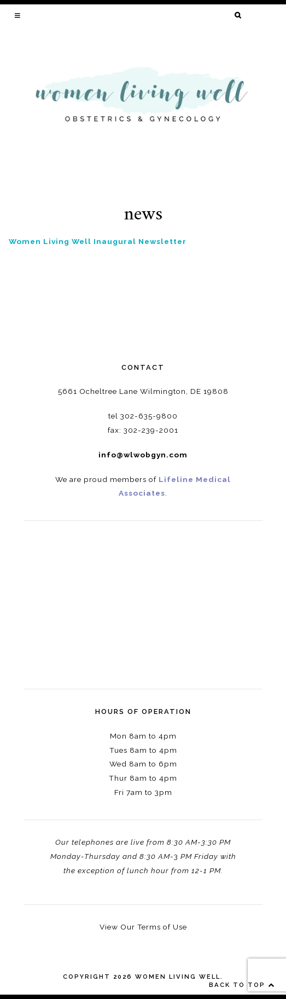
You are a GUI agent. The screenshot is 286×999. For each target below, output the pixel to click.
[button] (18, 15)
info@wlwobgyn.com (143, 454)
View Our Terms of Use (143, 926)
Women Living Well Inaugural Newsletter (97, 241)
